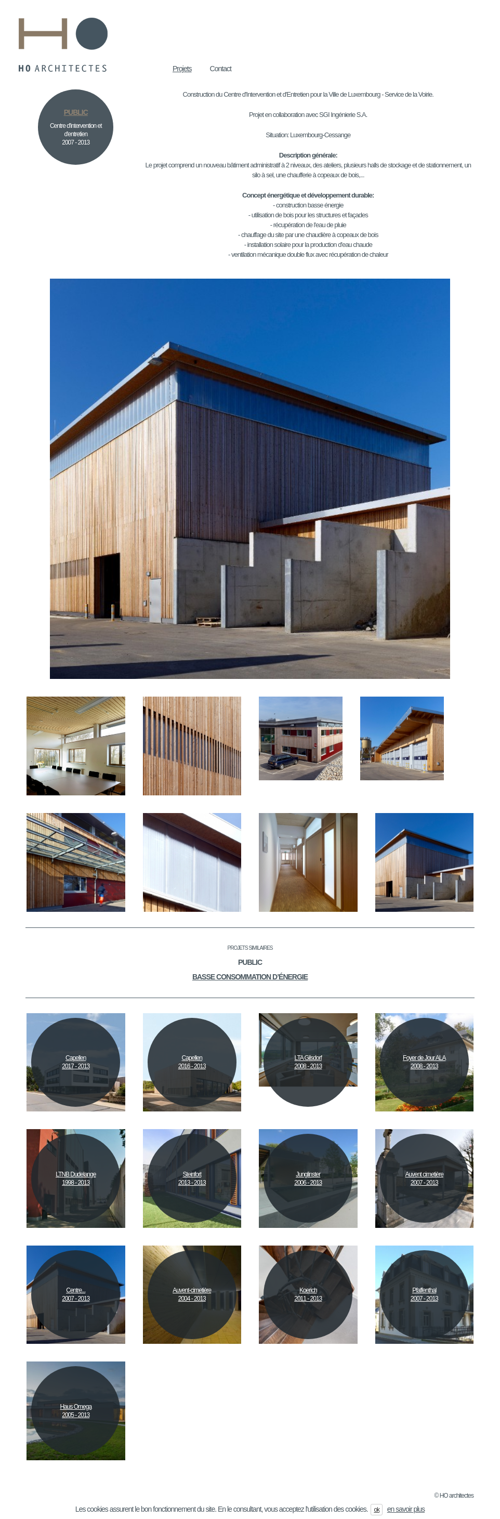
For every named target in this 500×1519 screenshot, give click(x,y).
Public (250, 962)
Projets (182, 68)
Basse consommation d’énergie (250, 977)
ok (376, 1509)
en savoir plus (406, 1509)
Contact (220, 68)
